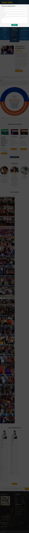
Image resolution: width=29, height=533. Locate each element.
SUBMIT (14, 24)
